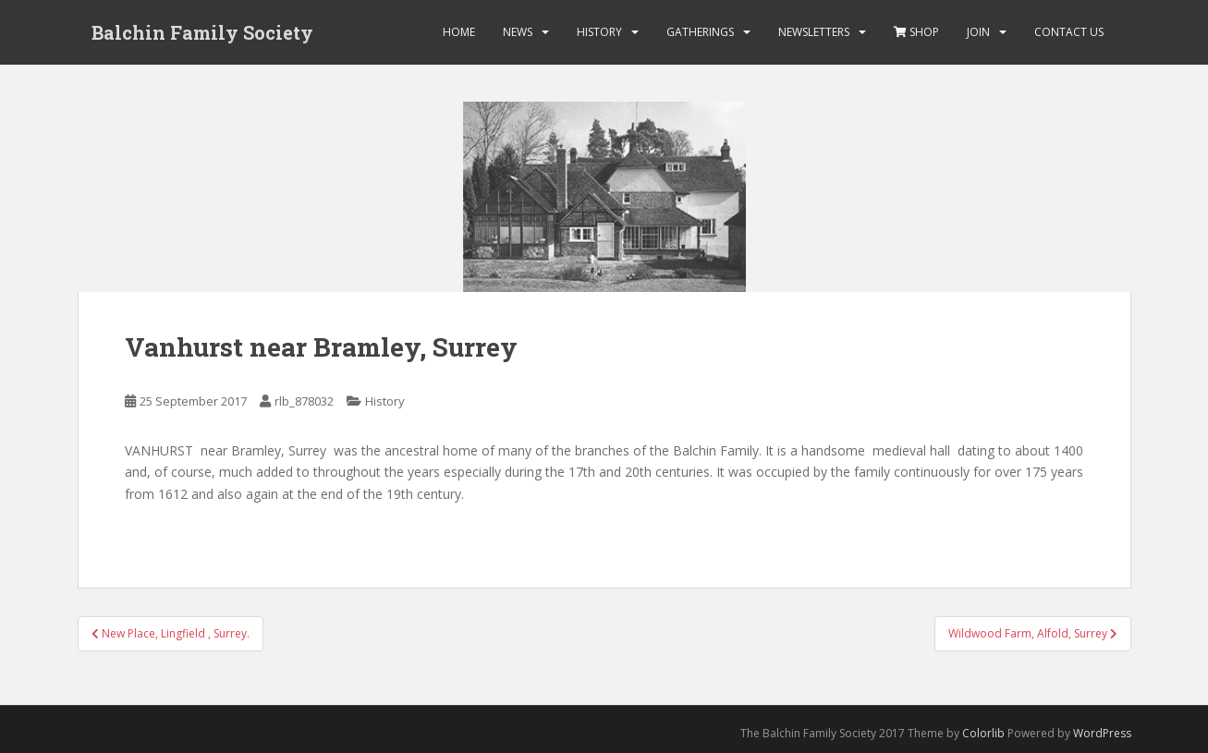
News (517, 32)
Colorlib (983, 733)
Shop (916, 32)
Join (978, 32)
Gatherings (700, 32)
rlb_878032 (304, 401)
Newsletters (813, 32)
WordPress (1102, 733)
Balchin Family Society (202, 32)
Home (459, 32)
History (599, 32)
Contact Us (1069, 32)
